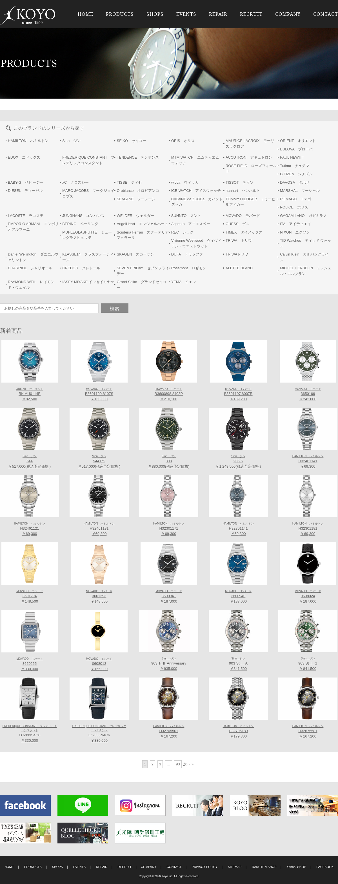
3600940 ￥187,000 (238, 597)
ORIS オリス (183, 141)
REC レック (182, 232)
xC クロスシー (75, 182)
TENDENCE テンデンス (138, 157)
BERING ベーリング (80, 224)
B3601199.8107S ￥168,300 (99, 394)
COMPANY (288, 14)
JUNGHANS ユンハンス (83, 216)
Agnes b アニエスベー (190, 224)
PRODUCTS (120, 14)
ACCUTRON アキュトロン (249, 157)
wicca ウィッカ (185, 182)
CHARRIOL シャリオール (30, 268)
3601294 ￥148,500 (29, 597)
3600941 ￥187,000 (168, 597)
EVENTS (186, 14)
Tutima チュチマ (294, 166)
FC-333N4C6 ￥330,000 (99, 734)
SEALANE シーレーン (136, 199)
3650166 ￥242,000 (308, 394)
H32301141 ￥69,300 (238, 529)
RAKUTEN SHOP (264, 867)
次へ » (188, 764)
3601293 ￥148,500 (99, 597)
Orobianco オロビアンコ (138, 190)
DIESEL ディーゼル (25, 190)
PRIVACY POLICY (204, 867)
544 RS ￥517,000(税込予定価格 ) (99, 462)
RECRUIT (251, 14)
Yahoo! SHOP (296, 867)
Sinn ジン (71, 141)
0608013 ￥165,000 (99, 664)
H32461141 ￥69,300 (308, 462)
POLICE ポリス (294, 207)
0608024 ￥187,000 (308, 597)
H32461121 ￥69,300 (29, 529)
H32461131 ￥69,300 (99, 529)
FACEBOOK (324, 867)
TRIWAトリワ (237, 254)
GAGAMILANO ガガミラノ (303, 216)
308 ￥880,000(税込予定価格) (169, 462)
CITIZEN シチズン (296, 174)
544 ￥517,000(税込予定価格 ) (29, 462)
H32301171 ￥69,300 (168, 529)
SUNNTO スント (186, 216)
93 (178, 764)
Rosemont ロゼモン (188, 268)
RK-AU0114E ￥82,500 (29, 394)
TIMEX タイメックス (244, 232)
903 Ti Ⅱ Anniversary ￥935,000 (168, 664)
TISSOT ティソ (240, 182)
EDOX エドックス (24, 157)
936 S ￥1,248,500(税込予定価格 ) (238, 462)
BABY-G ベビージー (25, 182)
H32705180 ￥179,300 (238, 732)
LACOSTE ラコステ (25, 216)
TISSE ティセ (129, 182)
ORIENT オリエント (298, 141)
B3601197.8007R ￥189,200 (238, 394)
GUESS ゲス (238, 224)
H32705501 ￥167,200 (168, 732)
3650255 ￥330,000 (29, 664)
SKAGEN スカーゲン (135, 254)
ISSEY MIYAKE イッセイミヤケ (88, 282)
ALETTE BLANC (239, 268)
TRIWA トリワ (239, 240)
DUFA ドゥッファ (187, 254)
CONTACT (325, 14)
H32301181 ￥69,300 (308, 529)
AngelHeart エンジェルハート (142, 224)
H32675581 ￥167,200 (308, 732)
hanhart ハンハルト (243, 190)
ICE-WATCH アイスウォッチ (196, 190)
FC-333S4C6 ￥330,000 (30, 734)
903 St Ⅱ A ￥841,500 (238, 664)
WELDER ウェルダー (135, 216)
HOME (85, 14)
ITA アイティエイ (295, 224)
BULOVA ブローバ (296, 149)
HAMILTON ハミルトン (28, 141)
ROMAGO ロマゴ (295, 199)
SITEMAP (235, 867)
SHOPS (155, 14)
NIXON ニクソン (295, 232)
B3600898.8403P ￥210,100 (169, 394)
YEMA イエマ (183, 282)
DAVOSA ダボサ (295, 182)
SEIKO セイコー (131, 141)
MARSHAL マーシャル (299, 190)
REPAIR (218, 14)
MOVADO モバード (243, 216)
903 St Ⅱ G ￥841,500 (307, 664)
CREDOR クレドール (81, 268)
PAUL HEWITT (292, 157)
